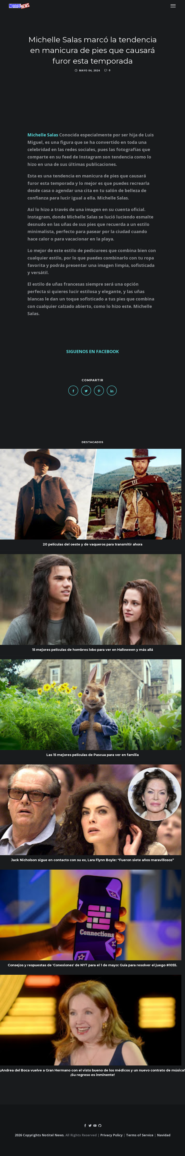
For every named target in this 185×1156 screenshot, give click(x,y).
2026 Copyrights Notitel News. (39, 1135)
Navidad (163, 1135)
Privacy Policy (111, 1135)
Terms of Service (139, 1135)
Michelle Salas (42, 135)
